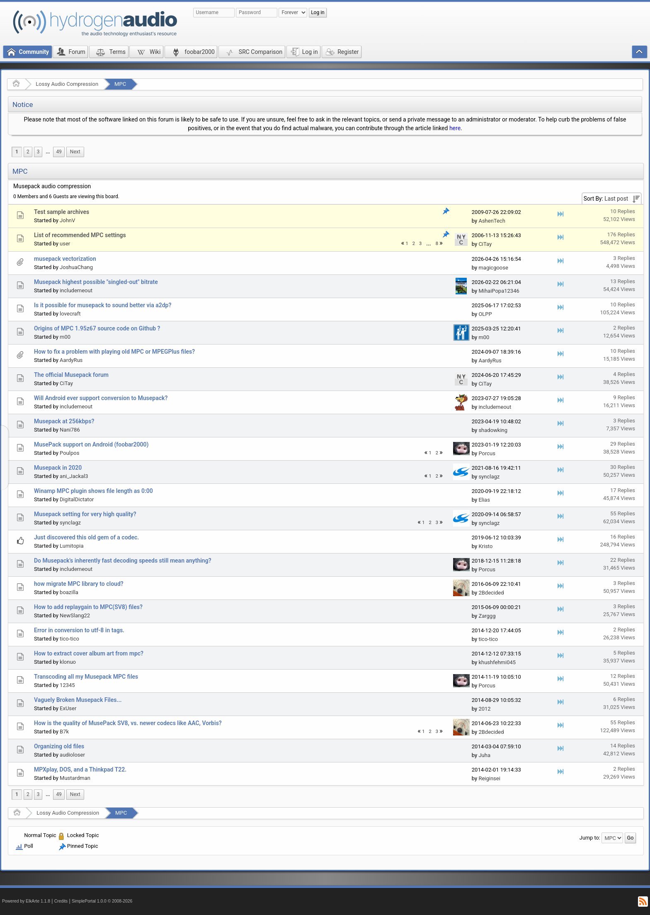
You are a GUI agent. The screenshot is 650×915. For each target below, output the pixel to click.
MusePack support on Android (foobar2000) (91, 444)
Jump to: (590, 838)
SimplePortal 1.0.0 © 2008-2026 (102, 901)
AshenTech (491, 221)
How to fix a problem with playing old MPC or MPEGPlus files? (114, 351)
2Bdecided (491, 593)
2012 (484, 709)
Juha (484, 755)
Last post (616, 198)
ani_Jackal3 (74, 476)
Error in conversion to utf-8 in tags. (79, 630)
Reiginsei (489, 778)
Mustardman (75, 778)
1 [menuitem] (16, 152)
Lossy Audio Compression (67, 84)
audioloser (72, 755)
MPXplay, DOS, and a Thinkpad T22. (80, 769)
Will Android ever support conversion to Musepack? (100, 398)
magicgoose (493, 268)
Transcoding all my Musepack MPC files (86, 676)
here (455, 128)
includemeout (76, 290)
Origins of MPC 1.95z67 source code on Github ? (97, 328)
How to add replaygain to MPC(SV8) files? (88, 607)
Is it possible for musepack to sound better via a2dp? (102, 305)
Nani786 (70, 430)
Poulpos (69, 453)
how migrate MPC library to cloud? (79, 583)
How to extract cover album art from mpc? (88, 653)
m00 (65, 337)
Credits (61, 901)
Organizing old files (59, 746)
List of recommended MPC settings (80, 235)
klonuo (68, 662)
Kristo (485, 546)
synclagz (489, 476)
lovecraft (70, 314)
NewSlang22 (75, 615)
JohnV (67, 220)
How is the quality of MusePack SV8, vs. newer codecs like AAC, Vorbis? (128, 723)
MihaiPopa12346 (498, 291)
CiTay (485, 244)
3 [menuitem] (38, 152)
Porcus (486, 453)
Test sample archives (61, 212)
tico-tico (69, 639)
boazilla (69, 592)
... (48, 152)
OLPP (485, 314)
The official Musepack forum (71, 374)
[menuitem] (47, 152)
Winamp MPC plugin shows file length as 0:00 (93, 491)
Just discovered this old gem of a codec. (86, 537)
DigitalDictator (77, 499)
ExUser (68, 708)
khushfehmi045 (497, 662)
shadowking (492, 430)
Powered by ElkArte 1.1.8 (26, 901)
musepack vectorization (65, 258)
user (65, 243)
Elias (484, 500)
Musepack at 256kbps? (64, 421)
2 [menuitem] (28, 152)
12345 (67, 685)
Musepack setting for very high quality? (85, 514)
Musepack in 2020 (58, 467)
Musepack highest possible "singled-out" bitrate (96, 282)
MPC (120, 84)
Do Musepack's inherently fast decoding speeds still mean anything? (122, 560)
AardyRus (71, 360)
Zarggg (486, 616)
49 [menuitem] (58, 152)
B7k (64, 731)
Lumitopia (72, 546)
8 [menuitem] (437, 243)
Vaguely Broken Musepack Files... (77, 700)
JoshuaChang (76, 267)
